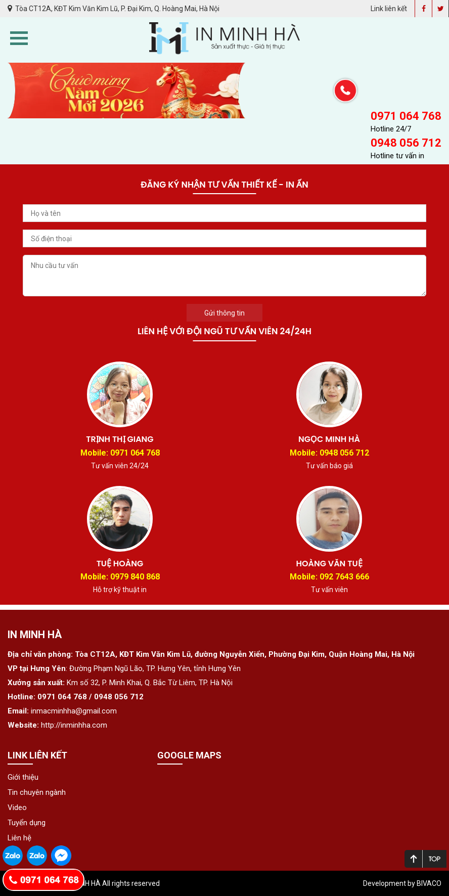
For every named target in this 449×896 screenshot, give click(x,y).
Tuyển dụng (27, 822)
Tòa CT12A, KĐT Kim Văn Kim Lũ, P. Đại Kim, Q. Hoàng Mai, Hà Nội (113, 9)
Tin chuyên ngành (37, 792)
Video (17, 807)
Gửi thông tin (224, 313)
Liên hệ (19, 837)
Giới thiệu (23, 777)
